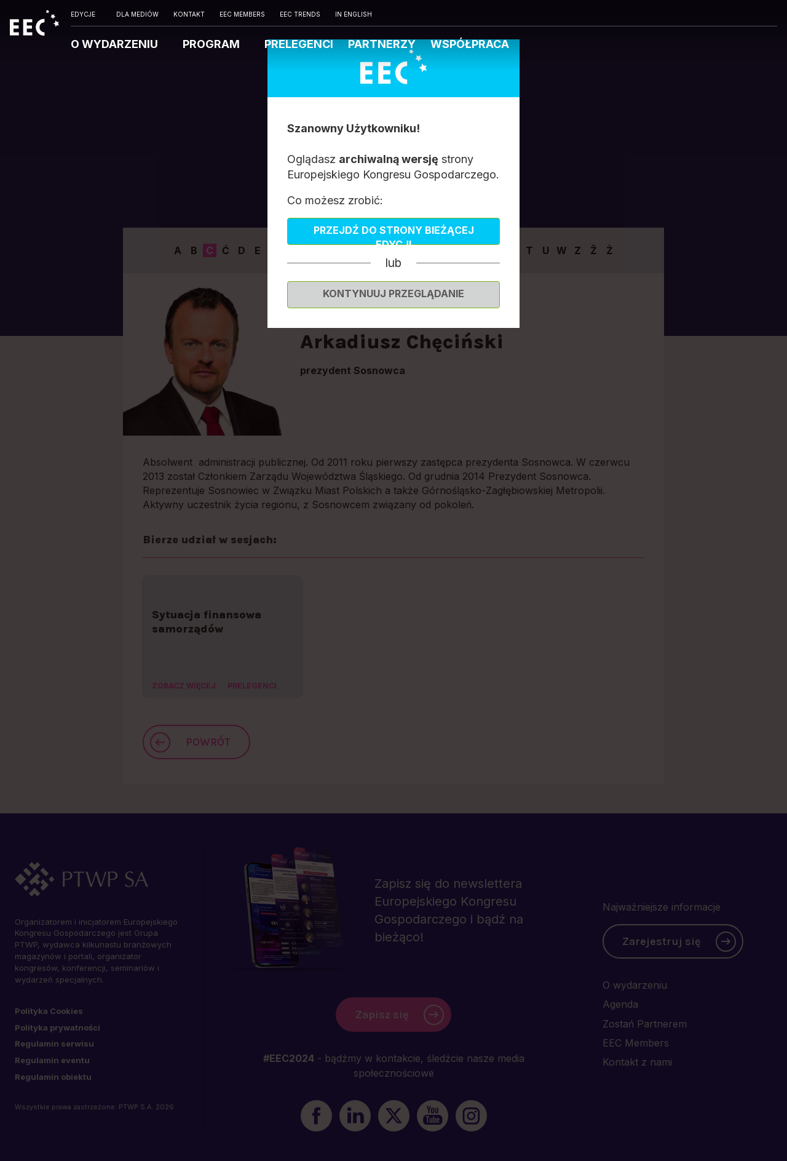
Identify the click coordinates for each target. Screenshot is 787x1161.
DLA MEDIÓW (137, 14)
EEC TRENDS (300, 14)
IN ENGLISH (353, 14)
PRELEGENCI (298, 44)
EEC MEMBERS (242, 14)
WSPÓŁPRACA (469, 44)
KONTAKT (189, 14)
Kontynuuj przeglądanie (393, 293)
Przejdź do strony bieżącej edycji (394, 234)
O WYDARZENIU (115, 44)
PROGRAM (212, 44)
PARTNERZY (382, 44)
